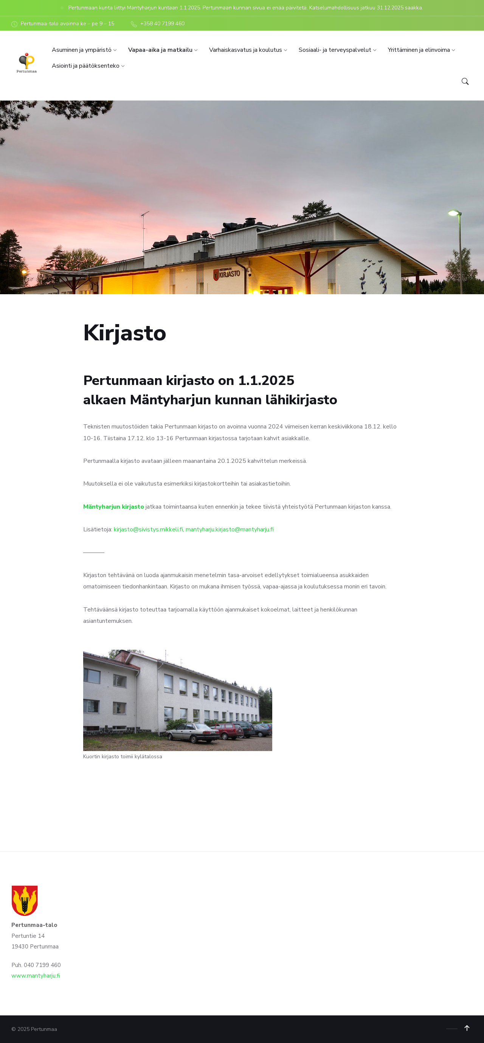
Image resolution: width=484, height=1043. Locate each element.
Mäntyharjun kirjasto (113, 507)
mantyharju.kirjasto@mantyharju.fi (230, 529)
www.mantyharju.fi (35, 975)
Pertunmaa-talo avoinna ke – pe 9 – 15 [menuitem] (67, 23)
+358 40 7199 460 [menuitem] (162, 23)
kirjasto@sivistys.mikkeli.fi (148, 529)
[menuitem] (82, 50)
